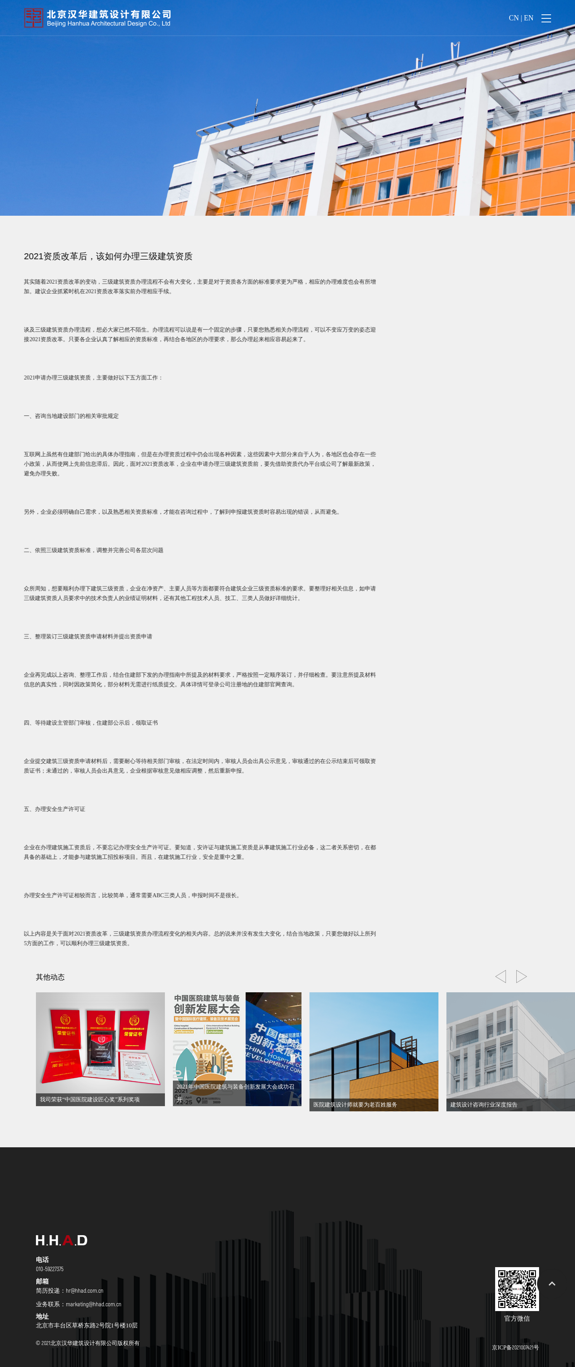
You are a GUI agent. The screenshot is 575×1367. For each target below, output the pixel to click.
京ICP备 (515, 1347)
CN (514, 18)
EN (528, 18)
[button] (521, 976)
